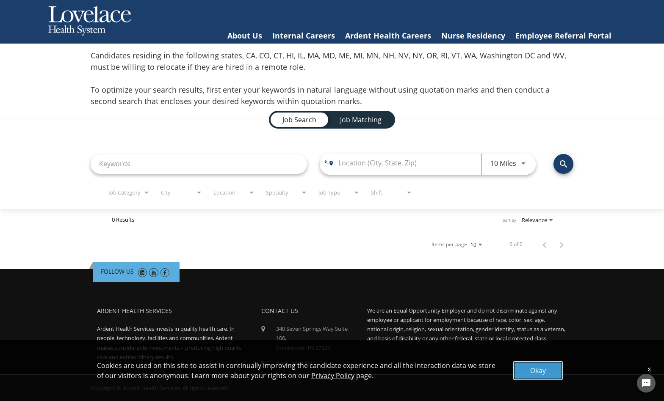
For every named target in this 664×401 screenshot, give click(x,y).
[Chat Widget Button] (646, 383)
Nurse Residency (473, 35)
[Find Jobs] (563, 164)
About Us (244, 35)
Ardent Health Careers (388, 35)
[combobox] (199, 164)
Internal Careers (303, 35)
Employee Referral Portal (563, 35)
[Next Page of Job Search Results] (561, 244)
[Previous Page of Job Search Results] (544, 244)
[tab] (299, 120)
